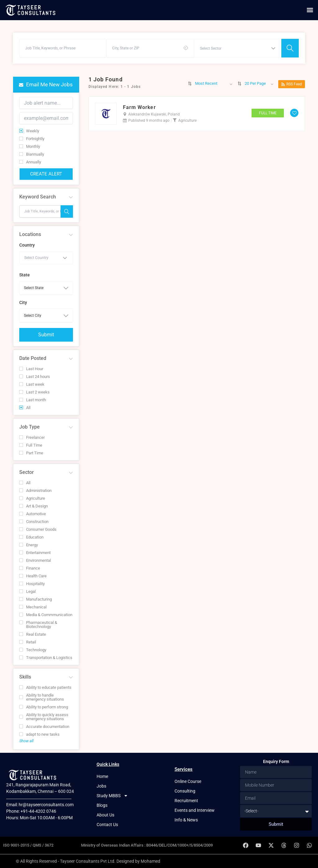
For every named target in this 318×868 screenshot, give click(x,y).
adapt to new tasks (39, 734)
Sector (26, 472)
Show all (26, 740)
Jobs (101, 786)
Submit (46, 335)
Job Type (29, 427)
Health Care (33, 576)
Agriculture (32, 498)
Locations (30, 234)
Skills (25, 677)
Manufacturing (35, 599)
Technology (32, 650)
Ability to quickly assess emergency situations (43, 717)
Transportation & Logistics (45, 658)
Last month (32, 400)
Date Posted (32, 358)
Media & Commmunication (45, 615)
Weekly (29, 131)
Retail (27, 642)
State (24, 275)
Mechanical (33, 607)
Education (31, 537)
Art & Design (33, 506)
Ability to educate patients (45, 687)
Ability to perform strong (43, 707)
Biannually (31, 154)
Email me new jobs (46, 84)
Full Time (30, 445)
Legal (27, 591)
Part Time (31, 453)
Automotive (32, 514)
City (23, 302)
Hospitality (32, 584)
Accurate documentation (44, 727)
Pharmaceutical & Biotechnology (38, 624)
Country (27, 245)
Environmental (35, 560)
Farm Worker (139, 107)
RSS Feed (291, 84)
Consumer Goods (38, 529)
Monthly (29, 146)
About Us (105, 814)
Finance (29, 568)
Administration (35, 491)
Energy (28, 545)
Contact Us (107, 824)
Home (102, 776)
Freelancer (32, 437)
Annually (30, 162)
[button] (310, 10)
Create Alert (46, 174)
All (24, 408)
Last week (31, 384)
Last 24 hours (34, 377)
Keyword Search (37, 197)
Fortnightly (31, 139)
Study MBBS (112, 796)
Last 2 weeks (34, 392)
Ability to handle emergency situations (41, 697)
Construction (33, 522)
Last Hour (31, 369)
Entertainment (35, 553)
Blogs (102, 805)
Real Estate (32, 634)
